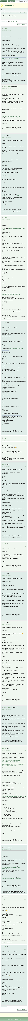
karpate (6, 28)
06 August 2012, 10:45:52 (6, 137)
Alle (16, 21)
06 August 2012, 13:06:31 (6, 324)
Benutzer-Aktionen (21, 24)
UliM (5, 847)
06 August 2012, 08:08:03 (6, 30)
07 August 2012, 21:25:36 (6, 750)
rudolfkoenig (7, 86)
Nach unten (4, 21)
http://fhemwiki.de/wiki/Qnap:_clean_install (11, 878)
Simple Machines (17, 1019)
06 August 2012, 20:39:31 (6, 440)
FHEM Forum (9, 6)
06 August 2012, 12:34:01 (6, 219)
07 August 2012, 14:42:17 (6, 624)
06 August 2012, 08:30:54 (6, 88)
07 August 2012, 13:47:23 (6, 575)
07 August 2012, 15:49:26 (6, 709)
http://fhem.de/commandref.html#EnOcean (11, 116)
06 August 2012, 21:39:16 (6, 466)
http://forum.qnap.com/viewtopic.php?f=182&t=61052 (14, 796)
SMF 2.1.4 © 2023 (10, 1019)
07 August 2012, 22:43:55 (6, 849)
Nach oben (3, 1007)
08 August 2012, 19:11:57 (6, 899)
